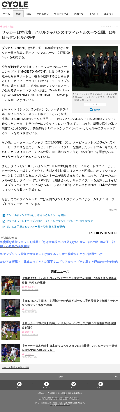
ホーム (6, 14)
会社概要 (61, 393)
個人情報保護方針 (75, 393)
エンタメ (109, 14)
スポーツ (79, 14)
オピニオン (43, 14)
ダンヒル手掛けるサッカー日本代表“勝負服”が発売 (35, 226)
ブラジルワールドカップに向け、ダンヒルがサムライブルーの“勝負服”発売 (49, 220)
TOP (60, 376)
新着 (18, 14)
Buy (29, 14)
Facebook (46, 388)
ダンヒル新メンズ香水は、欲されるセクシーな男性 (36, 215)
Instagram (100, 388)
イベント (94, 14)
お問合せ (41, 393)
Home (19, 388)
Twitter (73, 388)
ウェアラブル (61, 14)
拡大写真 (97, 110)
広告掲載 (51, 393)
